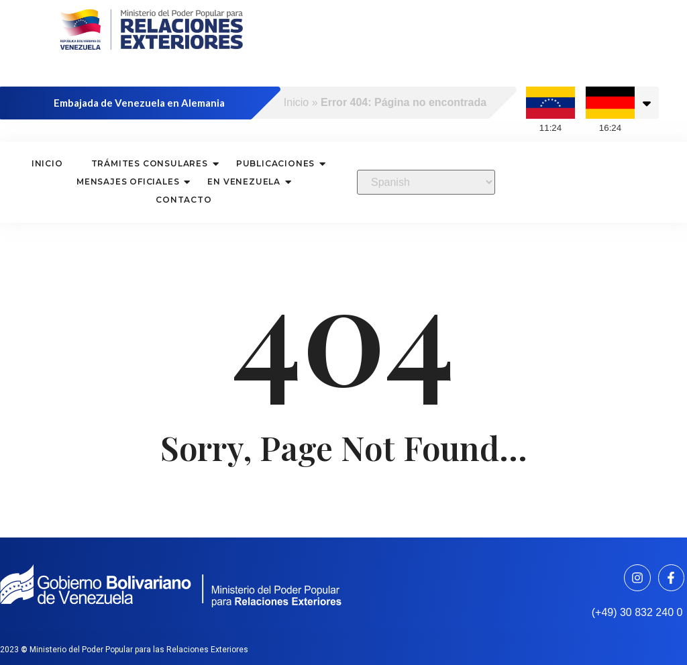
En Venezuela (245, 181)
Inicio (296, 102)
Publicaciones (277, 163)
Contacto (183, 200)
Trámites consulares (151, 163)
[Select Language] (426, 182)
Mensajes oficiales (129, 181)
